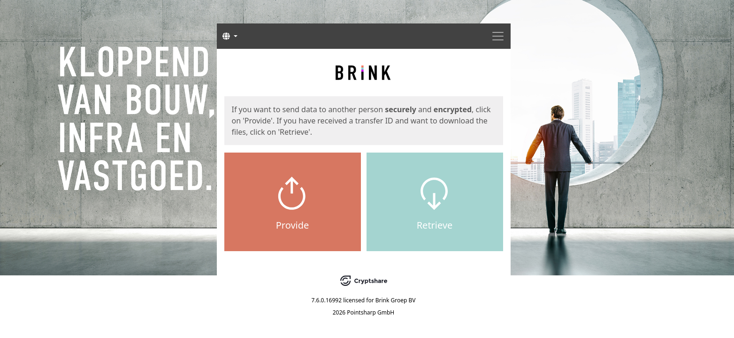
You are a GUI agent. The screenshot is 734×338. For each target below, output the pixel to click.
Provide (292, 225)
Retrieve (435, 225)
